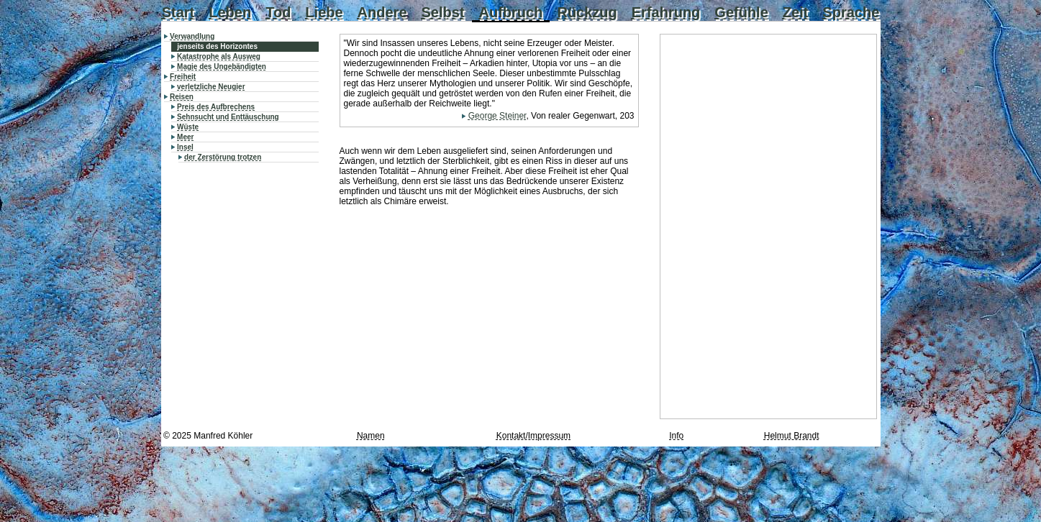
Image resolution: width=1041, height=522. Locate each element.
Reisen (182, 97)
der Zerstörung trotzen (222, 157)
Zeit (796, 12)
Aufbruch (511, 12)
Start (178, 12)
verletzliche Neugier (211, 87)
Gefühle (741, 12)
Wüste (188, 127)
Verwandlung (192, 36)
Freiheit (183, 77)
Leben (230, 12)
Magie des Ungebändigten (221, 66)
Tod (278, 12)
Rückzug (587, 12)
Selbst (443, 12)
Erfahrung (666, 12)
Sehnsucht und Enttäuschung (228, 117)
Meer (185, 137)
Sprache (850, 12)
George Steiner (497, 116)
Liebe (323, 12)
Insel (185, 147)
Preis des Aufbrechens (216, 107)
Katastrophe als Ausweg (218, 56)
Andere (382, 12)
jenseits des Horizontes (217, 46)
